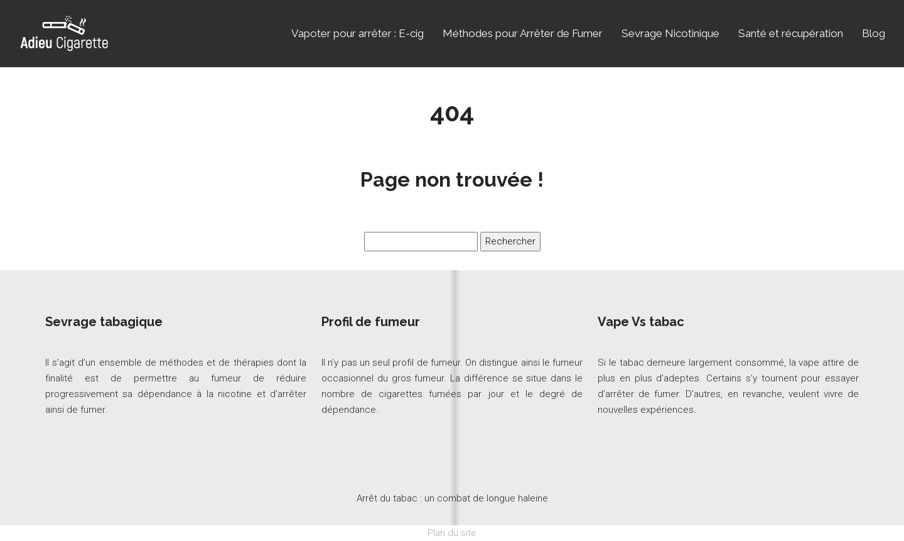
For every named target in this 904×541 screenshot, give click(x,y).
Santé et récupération (790, 33)
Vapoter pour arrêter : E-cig (357, 33)
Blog (873, 33)
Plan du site (452, 532)
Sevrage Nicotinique (670, 33)
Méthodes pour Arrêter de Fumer (523, 33)
